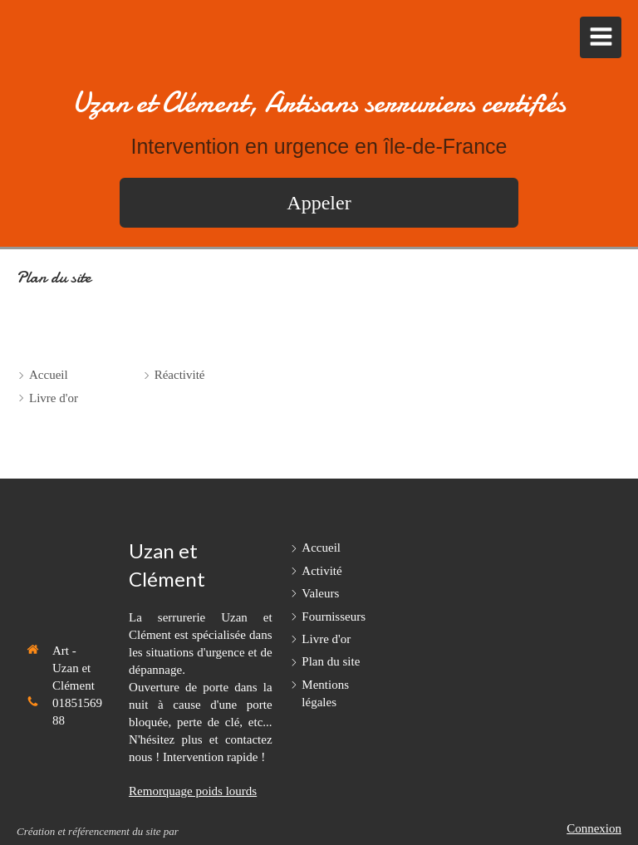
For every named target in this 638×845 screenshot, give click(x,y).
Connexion (594, 828)
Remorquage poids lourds (193, 791)
